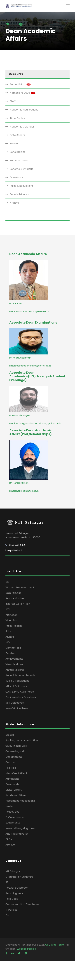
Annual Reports (14, 670)
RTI (7, 882)
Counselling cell (14, 751)
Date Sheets (17, 135)
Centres (10, 762)
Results (14, 143)
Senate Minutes (19, 194)
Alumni (9, 637)
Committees (13, 648)
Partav (9, 915)
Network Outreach (16, 888)
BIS (7, 582)
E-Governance (14, 817)
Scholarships (17, 152)
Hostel (9, 806)
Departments (13, 757)
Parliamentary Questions (20, 697)
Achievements (14, 659)
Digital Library (13, 789)
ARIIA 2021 (11, 615)
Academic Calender (22, 126)
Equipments (12, 822)
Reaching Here (14, 893)
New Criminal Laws (16, 708)
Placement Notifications (20, 801)
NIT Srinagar (12, 871)
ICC (7, 609)
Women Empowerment (19, 587)
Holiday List (12, 812)
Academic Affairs (15, 795)
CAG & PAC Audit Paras (19, 691)
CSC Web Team (55, 944)
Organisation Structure (19, 877)
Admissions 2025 (23, 93)
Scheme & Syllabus (21, 169)
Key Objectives (14, 703)
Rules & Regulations (21, 186)
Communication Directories (22, 904)
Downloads (16, 177)
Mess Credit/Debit (16, 773)
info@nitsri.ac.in (14, 550)
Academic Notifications (24, 109)
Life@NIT (10, 735)
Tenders (10, 653)
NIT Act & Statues (16, 686)
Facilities (10, 768)
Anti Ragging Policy (16, 834)
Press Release (13, 626)
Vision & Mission (14, 664)
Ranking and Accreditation (21, 740)
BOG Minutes (13, 593)
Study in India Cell (16, 746)
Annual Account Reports (20, 675)
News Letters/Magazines (20, 828)
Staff (13, 101)
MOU (8, 642)
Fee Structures (19, 160)
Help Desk (11, 899)
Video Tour (12, 620)
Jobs (8, 631)
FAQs (8, 839)
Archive (14, 203)
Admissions (12, 779)
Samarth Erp (20, 84)
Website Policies (26, 948)
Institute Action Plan (17, 604)
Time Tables (17, 118)
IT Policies (11, 910)
